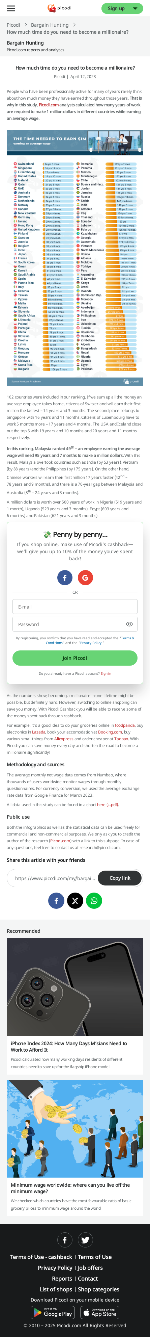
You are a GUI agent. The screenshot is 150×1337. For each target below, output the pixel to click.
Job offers (90, 1267)
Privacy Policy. (91, 642)
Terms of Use (95, 1257)
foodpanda (125, 725)
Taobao (121, 739)
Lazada (38, 732)
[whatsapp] (94, 901)
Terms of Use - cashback (41, 1257)
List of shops (56, 1289)
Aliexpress (63, 739)
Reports (62, 1278)
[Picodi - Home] (59, 8)
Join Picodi (75, 658)
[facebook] (64, 577)
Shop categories (98, 1289)
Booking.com (110, 732)
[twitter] (75, 901)
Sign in (106, 673)
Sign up (116, 8)
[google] (85, 577)
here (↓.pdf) (107, 804)
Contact (88, 1278)
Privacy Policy (55, 1267)
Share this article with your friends (46, 860)
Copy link (120, 878)
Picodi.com (49, 105)
